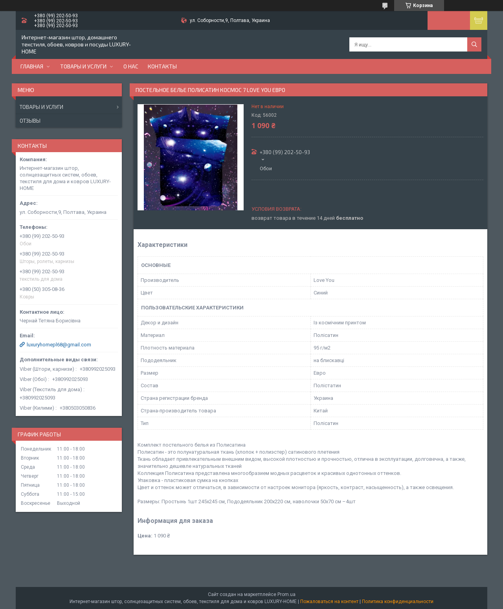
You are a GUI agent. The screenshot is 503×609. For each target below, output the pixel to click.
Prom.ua (286, 594)
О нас (130, 66)
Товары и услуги (83, 66)
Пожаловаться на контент (329, 601)
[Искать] (474, 44)
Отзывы (30, 121)
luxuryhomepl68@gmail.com (59, 345)
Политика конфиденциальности (397, 601)
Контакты (162, 66)
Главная (31, 66)
